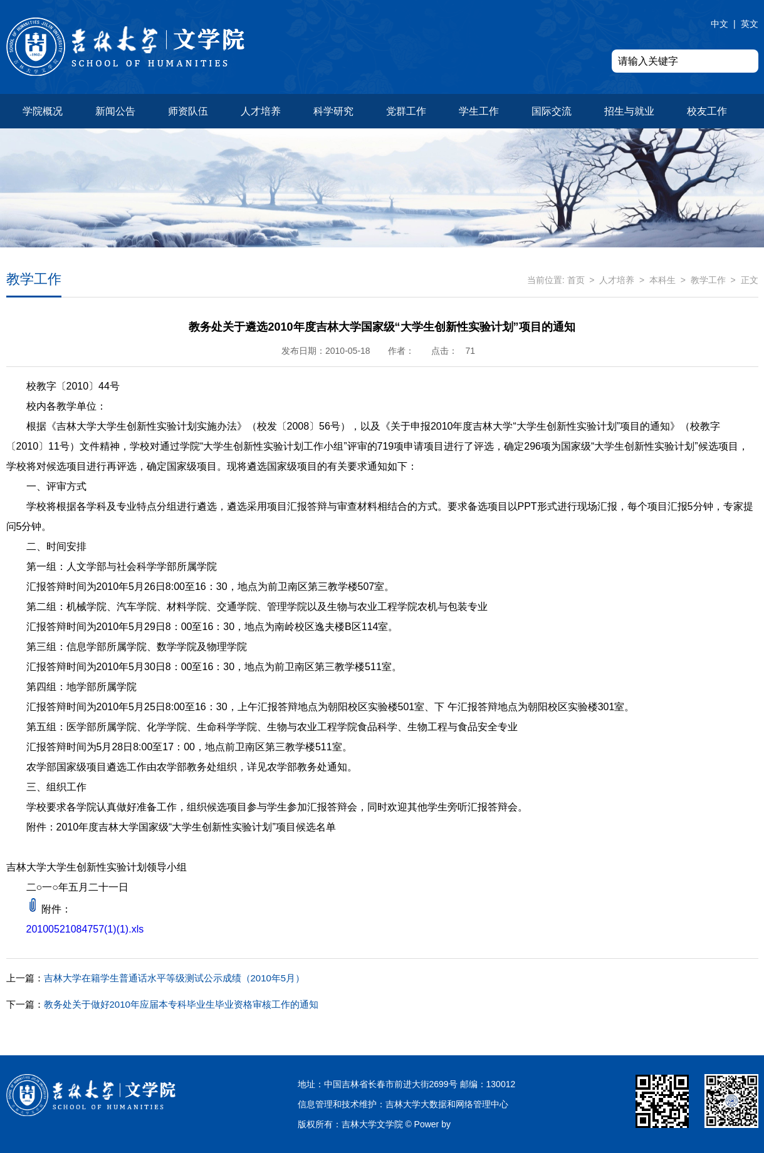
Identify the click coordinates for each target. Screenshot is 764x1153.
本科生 (662, 280)
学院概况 (43, 111)
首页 (576, 280)
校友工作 (707, 111)
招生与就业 (629, 111)
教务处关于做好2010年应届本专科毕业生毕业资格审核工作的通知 (162, 1004)
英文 (749, 24)
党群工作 (406, 111)
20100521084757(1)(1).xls (85, 929)
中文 (719, 24)
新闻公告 (115, 111)
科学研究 (333, 111)
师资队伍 (188, 111)
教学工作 (708, 280)
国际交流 (551, 111)
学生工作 (479, 111)
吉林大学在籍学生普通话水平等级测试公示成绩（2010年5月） (155, 978)
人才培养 (261, 111)
